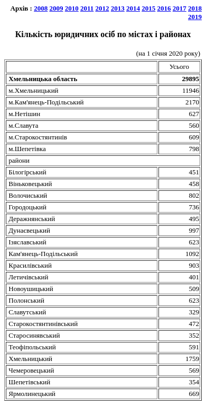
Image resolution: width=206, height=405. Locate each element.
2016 (164, 8)
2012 (102, 8)
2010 (72, 8)
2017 (179, 8)
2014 (133, 8)
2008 (41, 8)
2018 (195, 8)
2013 (118, 8)
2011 (86, 8)
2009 (56, 8)
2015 (148, 8)
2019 (195, 17)
